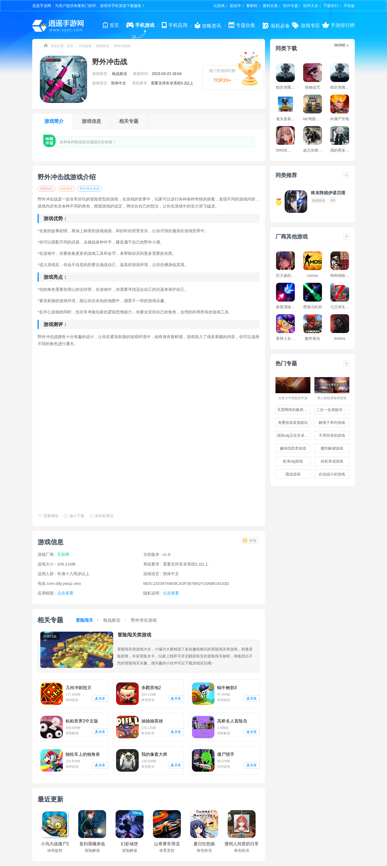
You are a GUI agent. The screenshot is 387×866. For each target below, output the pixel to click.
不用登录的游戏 (332, 435)
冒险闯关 (46, 189)
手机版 (349, 5)
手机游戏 (84, 46)
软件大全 (310, 5)
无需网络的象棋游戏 (293, 409)
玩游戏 (219, 5)
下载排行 (330, 5)
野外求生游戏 (89, 189)
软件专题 (290, 5)
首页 (70, 46)
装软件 (235, 5)
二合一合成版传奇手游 (332, 409)
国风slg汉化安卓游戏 (293, 435)
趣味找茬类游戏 (293, 448)
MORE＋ (341, 45)
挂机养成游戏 (332, 461)
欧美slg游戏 (293, 461)
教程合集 (270, 5)
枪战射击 (102, 46)
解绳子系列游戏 (332, 422)
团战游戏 (292, 474)
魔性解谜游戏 (332, 448)
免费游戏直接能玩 (293, 422)
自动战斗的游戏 (332, 474)
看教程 (251, 5)
